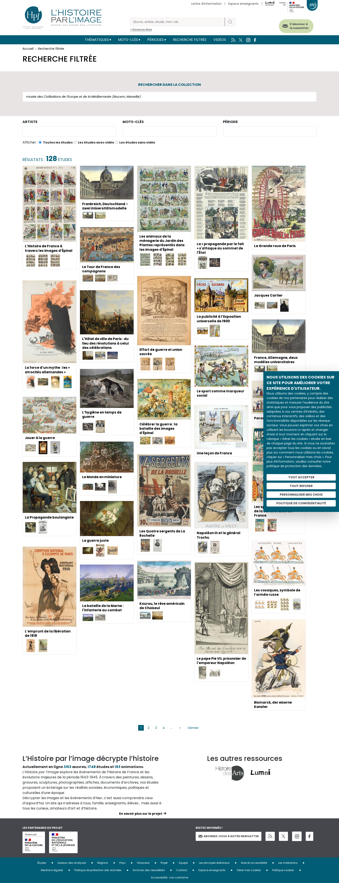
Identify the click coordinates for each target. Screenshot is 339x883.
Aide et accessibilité (254, 863)
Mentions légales (52, 870)
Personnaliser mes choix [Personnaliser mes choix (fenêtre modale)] (301, 494)
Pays (122, 863)
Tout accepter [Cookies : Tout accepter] (301, 477)
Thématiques (97, 39)
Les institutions (287, 863)
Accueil (28, 48)
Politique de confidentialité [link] (301, 503)
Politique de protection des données (98, 870)
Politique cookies (283, 870)
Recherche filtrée (189, 39)
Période (230, 121)
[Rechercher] (177, 22)
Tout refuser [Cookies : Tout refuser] (301, 486)
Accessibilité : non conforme (169, 877)
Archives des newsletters (149, 870)
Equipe (183, 863)
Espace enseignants (243, 3)
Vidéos (219, 39)
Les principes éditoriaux (214, 863)
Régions (102, 863)
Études (41, 863)
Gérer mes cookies (249, 870)
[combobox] (69, 131)
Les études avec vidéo (96, 142)
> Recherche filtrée (141, 29)
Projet (164, 863)
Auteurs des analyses (72, 863)
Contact (181, 870)
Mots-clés (128, 39)
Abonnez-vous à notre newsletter (228, 836)
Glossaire (143, 863)
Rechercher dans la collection (169, 84)
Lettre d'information (206, 3)
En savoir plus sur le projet (140, 813)
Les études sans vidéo (137, 142)
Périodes (155, 39)
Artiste (29, 121)
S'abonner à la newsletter (295, 25)
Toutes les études (58, 142)
